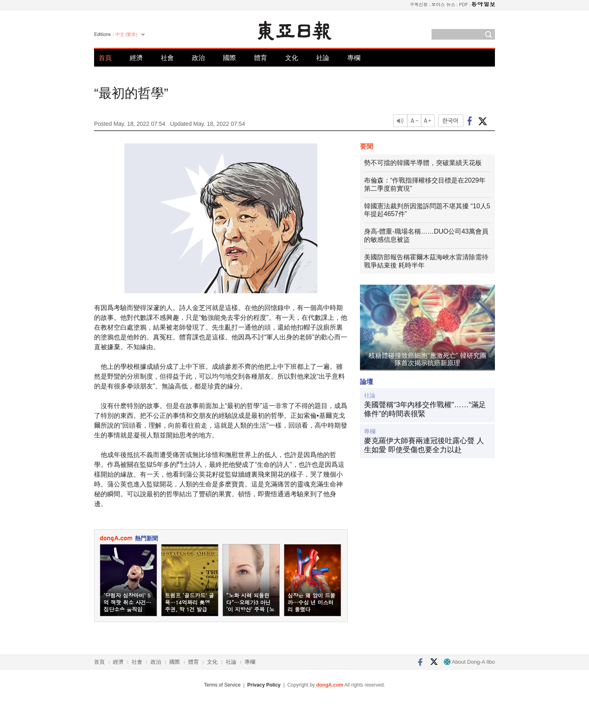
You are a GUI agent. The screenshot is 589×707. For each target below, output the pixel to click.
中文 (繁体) (126, 34)
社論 (322, 57)
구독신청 (419, 4)
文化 (291, 57)
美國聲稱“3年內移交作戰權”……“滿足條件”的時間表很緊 (425, 409)
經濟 (136, 57)
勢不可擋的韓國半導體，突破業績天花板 (423, 162)
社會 (167, 57)
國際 (229, 57)
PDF (463, 4)
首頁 (105, 57)
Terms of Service (222, 685)
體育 (260, 57)
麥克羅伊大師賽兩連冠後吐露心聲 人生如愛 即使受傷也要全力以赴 (424, 445)
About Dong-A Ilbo (469, 662)
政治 (198, 57)
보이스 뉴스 (444, 4)
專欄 (353, 57)
